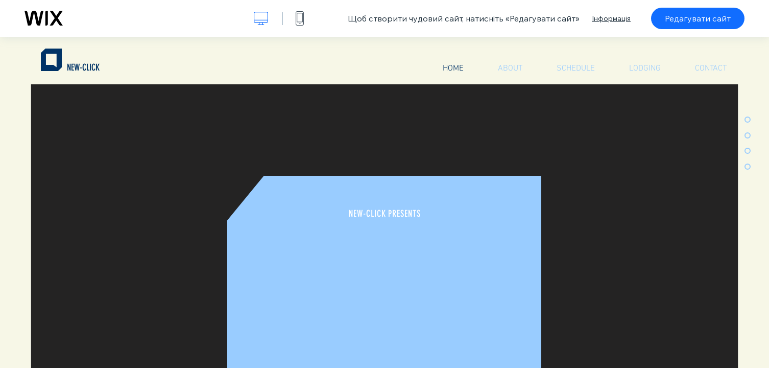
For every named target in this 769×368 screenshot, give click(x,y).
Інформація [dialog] (611, 18)
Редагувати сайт (698, 18)
